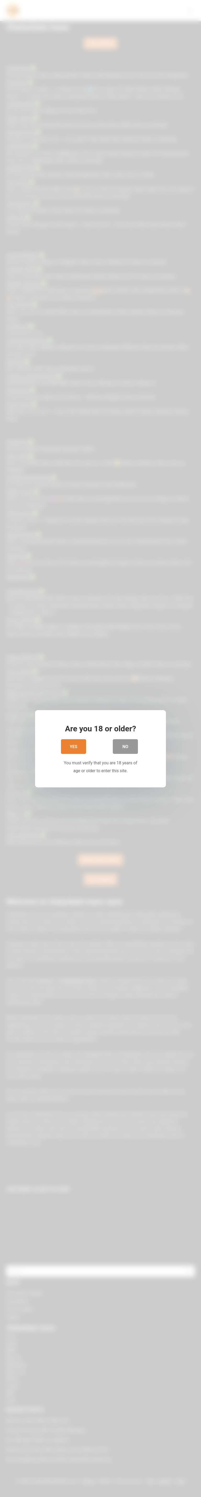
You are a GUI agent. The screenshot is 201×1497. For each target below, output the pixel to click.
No (125, 747)
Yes (73, 747)
